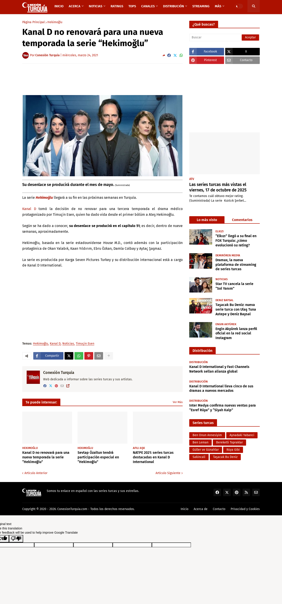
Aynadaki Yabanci (242, 435)
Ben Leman (200, 442)
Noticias (68, 343)
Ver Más (178, 402)
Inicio (184, 509)
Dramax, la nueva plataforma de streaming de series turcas (235, 264)
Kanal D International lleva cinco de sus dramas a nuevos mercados (221, 388)
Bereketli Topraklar (229, 442)
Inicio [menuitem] (58, 6)
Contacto (219, 509)
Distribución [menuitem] (173, 6)
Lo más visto (207, 220)
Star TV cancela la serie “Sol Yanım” (234, 286)
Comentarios (242, 220)
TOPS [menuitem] (132, 6)
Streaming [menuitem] (201, 6)
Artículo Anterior (35, 473)
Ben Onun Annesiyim (207, 435)
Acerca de (201, 509)
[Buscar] (224, 37)
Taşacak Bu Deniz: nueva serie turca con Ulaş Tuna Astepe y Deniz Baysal (235, 309)
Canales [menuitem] (148, 6)
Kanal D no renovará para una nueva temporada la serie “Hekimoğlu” (45, 457)
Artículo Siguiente (168, 473)
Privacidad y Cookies (245, 509)
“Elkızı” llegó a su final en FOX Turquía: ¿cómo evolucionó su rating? (235, 240)
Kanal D (29, 209)
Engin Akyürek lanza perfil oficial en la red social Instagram (236, 333)
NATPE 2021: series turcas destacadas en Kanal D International (153, 457)
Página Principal (33, 22)
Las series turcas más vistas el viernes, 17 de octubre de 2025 (218, 187)
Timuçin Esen (85, 343)
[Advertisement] (102, 79)
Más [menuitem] (218, 6)
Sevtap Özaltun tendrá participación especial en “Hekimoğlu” (98, 457)
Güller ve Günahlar (206, 450)
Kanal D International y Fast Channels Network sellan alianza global (219, 369)
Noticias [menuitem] (95, 6)
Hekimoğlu (54, 22)
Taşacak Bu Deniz (225, 457)
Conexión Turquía (58, 372)
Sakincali (199, 457)
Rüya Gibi (233, 450)
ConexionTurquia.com (72, 509)
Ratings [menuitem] (117, 6)
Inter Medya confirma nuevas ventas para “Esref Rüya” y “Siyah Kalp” (222, 407)
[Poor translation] (16, 538)
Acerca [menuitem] (74, 6)
